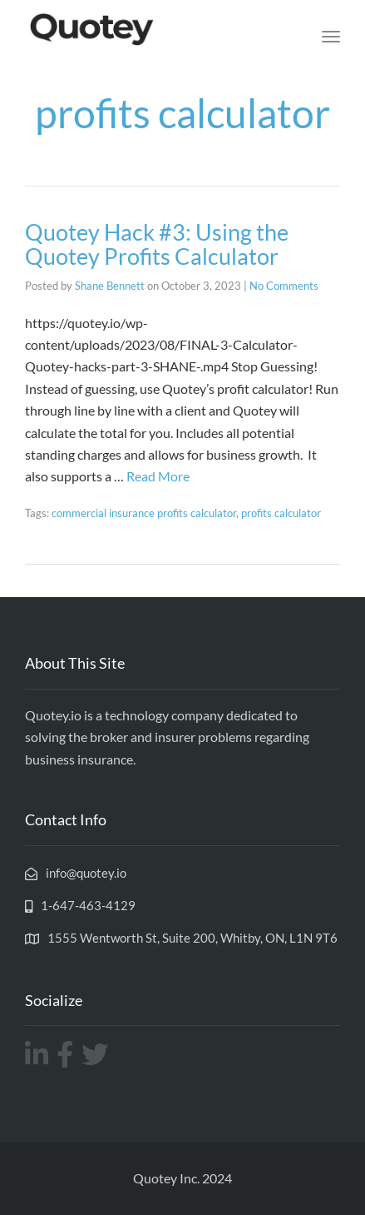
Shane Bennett (110, 285)
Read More (158, 476)
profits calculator (281, 513)
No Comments (283, 285)
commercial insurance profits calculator (144, 513)
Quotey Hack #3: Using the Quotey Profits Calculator (157, 244)
